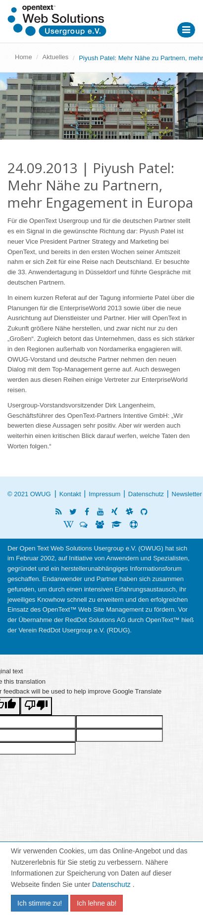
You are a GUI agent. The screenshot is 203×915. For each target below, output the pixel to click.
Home (23, 57)
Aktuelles (56, 57)
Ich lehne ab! (96, 903)
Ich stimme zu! (39, 903)
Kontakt (70, 494)
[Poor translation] (36, 706)
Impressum (104, 494)
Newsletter (187, 494)
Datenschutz (146, 494)
